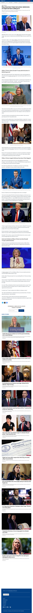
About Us (4, 598)
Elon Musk (12, 148)
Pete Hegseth (20, 160)
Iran (6, 2)
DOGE (29, 148)
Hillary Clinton (19, 34)
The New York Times (11, 75)
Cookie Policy (4, 602)
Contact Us (4, 605)
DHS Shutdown (16, 2)
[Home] (2, 1)
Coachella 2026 (3, 2)
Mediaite (3, 77)
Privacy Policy (4, 601)
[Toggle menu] (32, 0)
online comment (5, 272)
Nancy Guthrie (10, 2)
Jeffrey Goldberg (14, 39)
